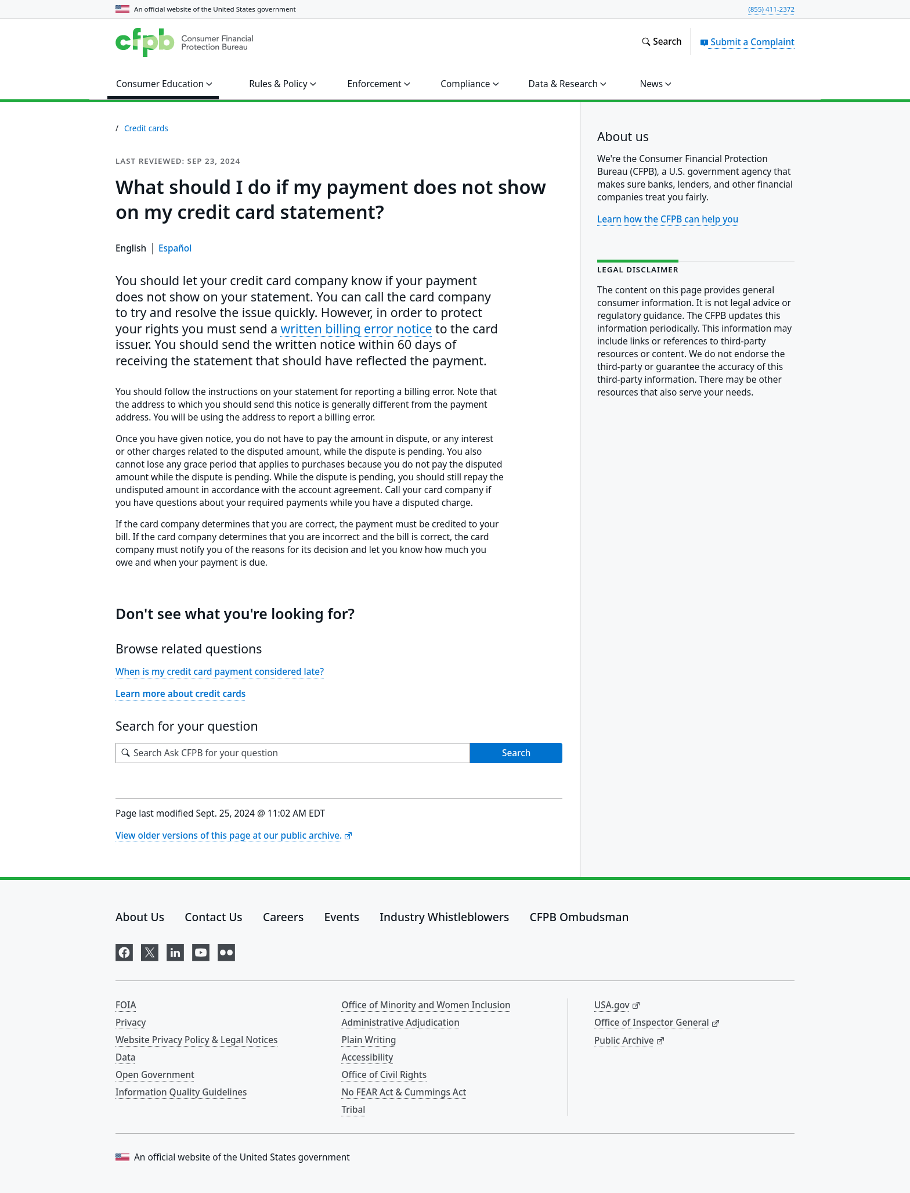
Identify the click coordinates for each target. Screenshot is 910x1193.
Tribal (354, 1109)
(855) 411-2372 (771, 9)
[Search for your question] (292, 753)
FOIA (125, 1005)
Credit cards (146, 128)
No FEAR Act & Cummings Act (404, 1092)
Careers (283, 917)
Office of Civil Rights (384, 1074)
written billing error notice (356, 328)
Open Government (154, 1074)
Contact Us (213, 917)
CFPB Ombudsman (579, 917)
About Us (139, 917)
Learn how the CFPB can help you (667, 219)
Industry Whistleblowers (444, 917)
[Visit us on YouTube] (201, 950)
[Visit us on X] (149, 950)
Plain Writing (369, 1039)
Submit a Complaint (747, 42)
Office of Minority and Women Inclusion (426, 1005)
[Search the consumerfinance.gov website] (661, 41)
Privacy (130, 1022)
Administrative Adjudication (401, 1022)
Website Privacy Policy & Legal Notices (196, 1039)
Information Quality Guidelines (181, 1092)
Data (125, 1057)
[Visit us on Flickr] (226, 950)
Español (175, 248)
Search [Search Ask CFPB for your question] (516, 753)
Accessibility (367, 1057)
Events (341, 917)
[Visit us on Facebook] (124, 950)
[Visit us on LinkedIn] (175, 950)
